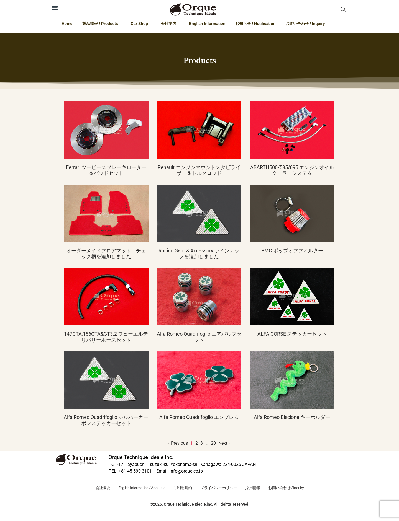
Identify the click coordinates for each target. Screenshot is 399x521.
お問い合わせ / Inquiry (305, 23)
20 (213, 443)
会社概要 (94, 488)
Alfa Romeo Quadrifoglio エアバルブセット (199, 337)
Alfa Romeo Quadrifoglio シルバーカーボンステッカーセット (106, 420)
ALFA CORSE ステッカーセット (292, 334)
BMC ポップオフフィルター (292, 250)
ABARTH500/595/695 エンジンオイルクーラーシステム (292, 170)
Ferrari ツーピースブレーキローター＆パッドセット (106, 170)
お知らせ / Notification (255, 23)
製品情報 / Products (101, 23)
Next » (224, 443)
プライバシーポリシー (220, 488)
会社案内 (170, 23)
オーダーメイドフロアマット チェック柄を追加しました (106, 254)
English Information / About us (136, 488)
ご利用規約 (181, 488)
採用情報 (257, 488)
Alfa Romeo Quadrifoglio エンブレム (199, 417)
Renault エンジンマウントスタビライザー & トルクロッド (199, 170)
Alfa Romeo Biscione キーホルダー (292, 417)
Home (67, 23)
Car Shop (141, 23)
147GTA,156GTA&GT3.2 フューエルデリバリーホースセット (106, 337)
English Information (207, 23)
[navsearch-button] (343, 9)
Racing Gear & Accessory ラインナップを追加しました (198, 254)
